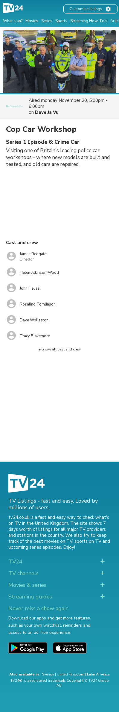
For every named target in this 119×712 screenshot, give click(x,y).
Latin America (98, 674)
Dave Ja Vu (47, 112)
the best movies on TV (48, 541)
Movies (31, 21)
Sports (61, 21)
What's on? (12, 21)
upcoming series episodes (34, 547)
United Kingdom (70, 674)
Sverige (48, 674)
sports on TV (87, 541)
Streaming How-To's (88, 21)
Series (46, 21)
